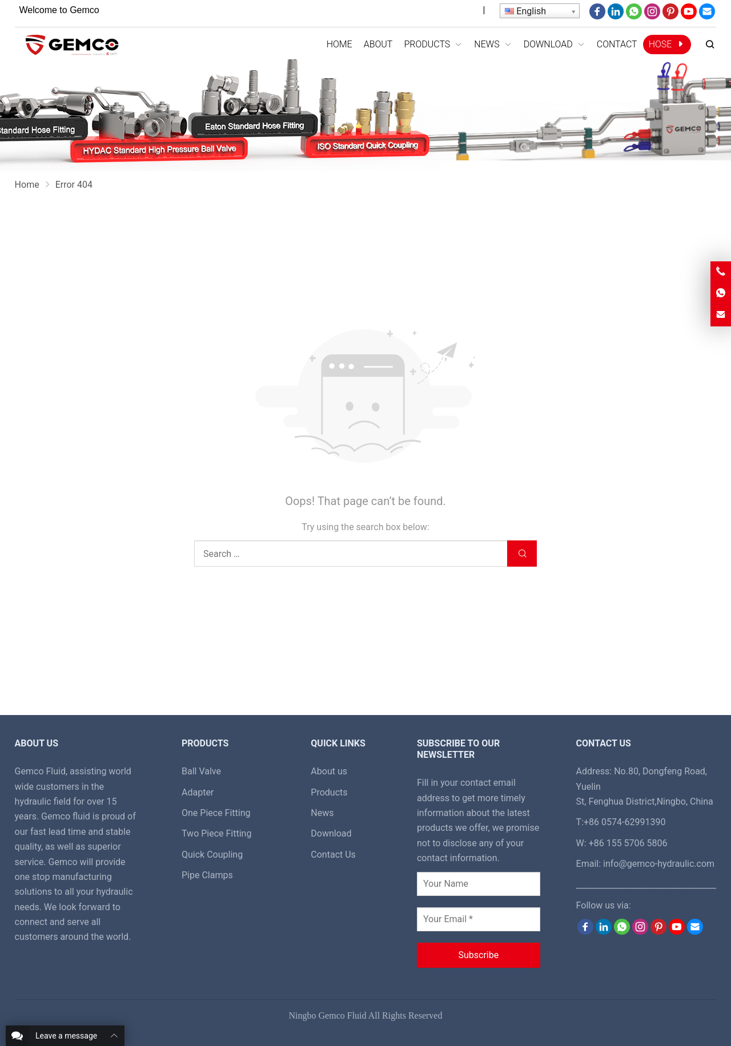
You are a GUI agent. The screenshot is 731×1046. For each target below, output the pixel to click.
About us (329, 771)
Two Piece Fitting (216, 833)
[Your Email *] (478, 919)
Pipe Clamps (207, 875)
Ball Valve (201, 771)
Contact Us (333, 854)
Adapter (198, 792)
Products (329, 792)
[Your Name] (478, 884)
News (322, 812)
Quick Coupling (212, 854)
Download (331, 833)
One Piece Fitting (216, 812)
